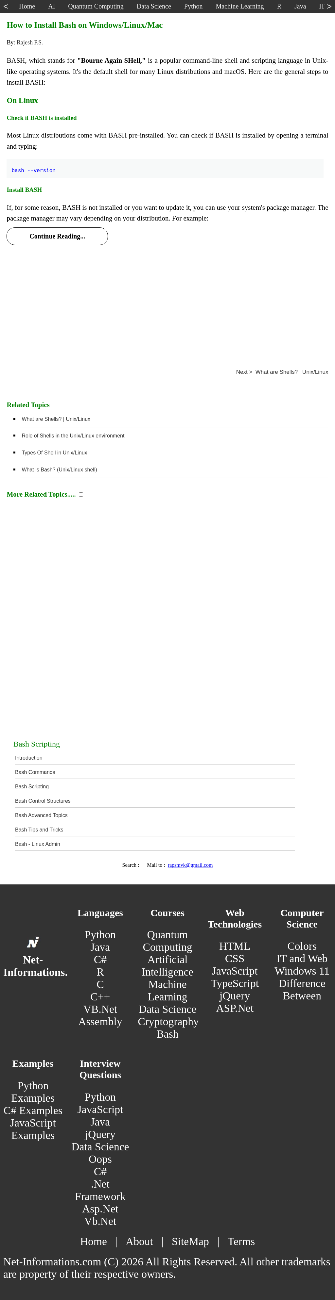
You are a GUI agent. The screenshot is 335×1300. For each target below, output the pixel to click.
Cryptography (168, 1021)
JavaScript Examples (33, 1129)
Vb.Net (100, 1221)
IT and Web (301, 958)
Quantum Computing (167, 941)
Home (93, 1241)
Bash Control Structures (43, 801)
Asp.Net (100, 1209)
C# (100, 959)
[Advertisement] (167, 298)
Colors (302, 946)
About (139, 1241)
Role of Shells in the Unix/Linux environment (73, 435)
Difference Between (302, 989)
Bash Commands (35, 772)
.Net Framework (100, 1190)
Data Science (167, 1009)
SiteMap (190, 1241)
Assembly (100, 1021)
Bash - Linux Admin (37, 844)
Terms (241, 1241)
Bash (167, 1034)
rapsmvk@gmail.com (190, 865)
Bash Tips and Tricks (39, 829)
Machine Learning (167, 990)
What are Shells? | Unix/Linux (56, 419)
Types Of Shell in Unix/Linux (54, 452)
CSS (235, 958)
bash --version (33, 167)
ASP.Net (235, 1008)
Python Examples (33, 1091)
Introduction (29, 758)
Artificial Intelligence (167, 965)
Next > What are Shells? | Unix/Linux (282, 372)
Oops (100, 1159)
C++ (100, 997)
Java (100, 947)
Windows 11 (301, 971)
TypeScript (235, 983)
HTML (234, 946)
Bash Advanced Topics (41, 815)
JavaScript (235, 971)
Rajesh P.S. (30, 42)
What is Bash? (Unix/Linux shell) (59, 469)
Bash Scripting (32, 786)
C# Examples (33, 1110)
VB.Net (100, 1009)
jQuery (235, 996)
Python (100, 935)
